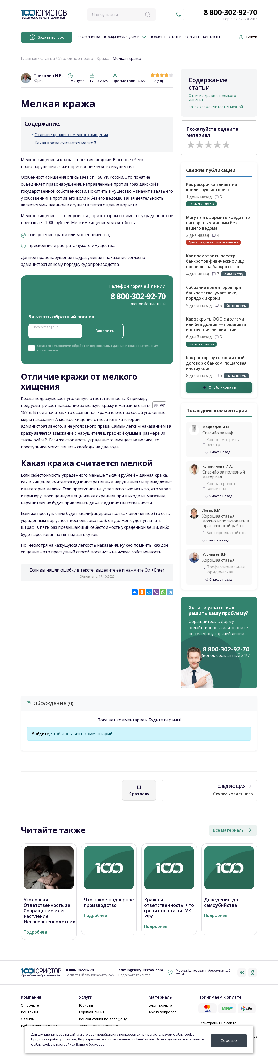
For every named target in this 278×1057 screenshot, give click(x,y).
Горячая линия (91, 1012)
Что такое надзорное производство (109, 902)
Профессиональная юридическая (225, 569)
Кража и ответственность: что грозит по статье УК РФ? (169, 908)
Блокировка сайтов (226, 532)
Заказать (104, 331)
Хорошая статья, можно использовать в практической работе (225, 520)
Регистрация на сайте (217, 1023)
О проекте (30, 1005)
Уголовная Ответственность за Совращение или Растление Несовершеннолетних (49, 911)
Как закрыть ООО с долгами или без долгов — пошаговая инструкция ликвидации (216, 324)
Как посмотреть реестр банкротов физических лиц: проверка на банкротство (215, 261)
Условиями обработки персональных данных (89, 346)
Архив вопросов (163, 1012)
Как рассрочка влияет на (220, 486)
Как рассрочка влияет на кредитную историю (211, 187)
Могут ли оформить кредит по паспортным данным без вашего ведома (218, 223)
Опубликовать (219, 387)
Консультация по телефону (103, 1019)
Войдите (40, 733)
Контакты (211, 37)
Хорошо (229, 1040)
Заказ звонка (89, 37)
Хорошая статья (218, 560)
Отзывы (192, 37)
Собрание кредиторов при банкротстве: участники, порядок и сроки (213, 293)
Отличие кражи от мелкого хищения (71, 134)
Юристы (158, 37)
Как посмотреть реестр (222, 442)
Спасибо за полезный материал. (223, 474)
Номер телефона (45, 327)
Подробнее (35, 932)
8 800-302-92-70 (230, 12)
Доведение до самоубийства (221, 902)
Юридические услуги (122, 37)
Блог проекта (160, 1005)
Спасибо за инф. (218, 433)
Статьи (175, 37)
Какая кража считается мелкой (65, 143)
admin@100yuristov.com (140, 970)
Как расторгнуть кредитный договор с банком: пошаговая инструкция (216, 363)
